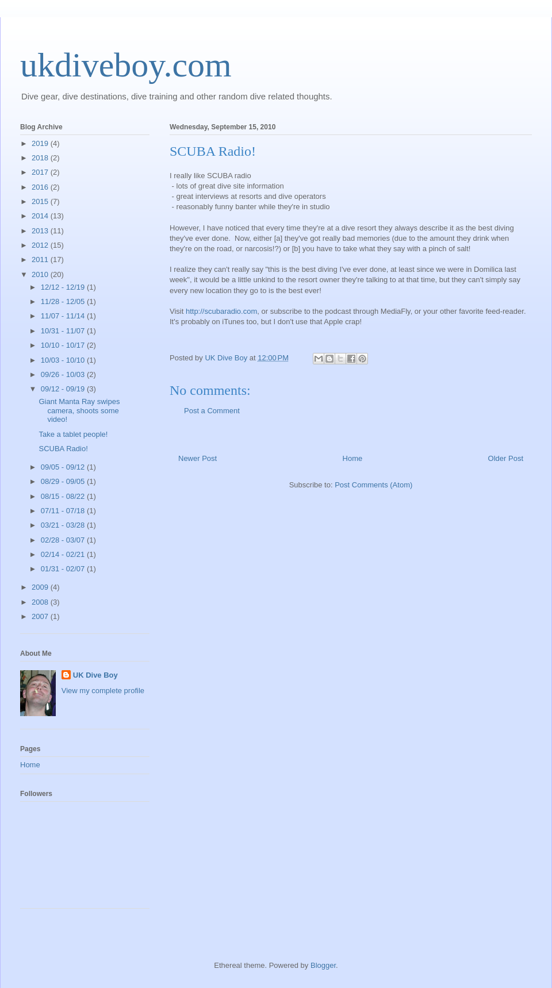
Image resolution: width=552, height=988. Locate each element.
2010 (41, 274)
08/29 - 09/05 (64, 481)
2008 (41, 602)
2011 (41, 259)
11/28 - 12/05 (64, 301)
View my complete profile (103, 690)
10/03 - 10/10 (64, 360)
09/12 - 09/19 (64, 389)
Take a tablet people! (73, 434)
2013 (41, 230)
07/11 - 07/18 (64, 510)
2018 (41, 157)
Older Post (505, 458)
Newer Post (197, 458)
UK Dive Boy (95, 675)
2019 (41, 143)
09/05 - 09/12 (64, 467)
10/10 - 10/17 (64, 345)
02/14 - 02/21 (64, 554)
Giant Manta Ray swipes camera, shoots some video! (79, 410)
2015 (41, 201)
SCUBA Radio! (63, 448)
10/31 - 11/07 (64, 330)
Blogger (323, 965)
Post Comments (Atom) (373, 484)
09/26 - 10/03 (64, 374)
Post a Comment (212, 410)
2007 (41, 616)
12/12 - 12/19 (64, 287)
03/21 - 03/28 (64, 525)
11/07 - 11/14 (64, 316)
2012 (41, 245)
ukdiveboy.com (126, 65)
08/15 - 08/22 (64, 496)
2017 (41, 172)
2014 (41, 216)
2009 (41, 587)
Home (353, 458)
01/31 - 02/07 (64, 568)
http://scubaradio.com (221, 311)
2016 (41, 187)
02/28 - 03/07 (64, 540)
